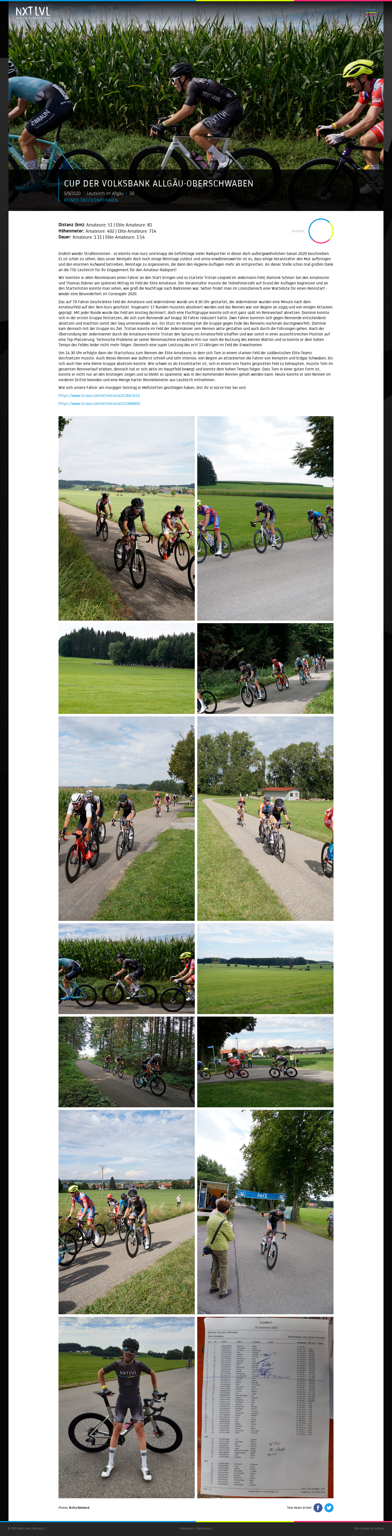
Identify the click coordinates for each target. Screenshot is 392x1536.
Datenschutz (204, 1528)
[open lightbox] (126, 518)
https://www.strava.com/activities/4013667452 (99, 395)
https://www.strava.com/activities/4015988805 (99, 403)
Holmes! (379, 1528)
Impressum (187, 1528)
